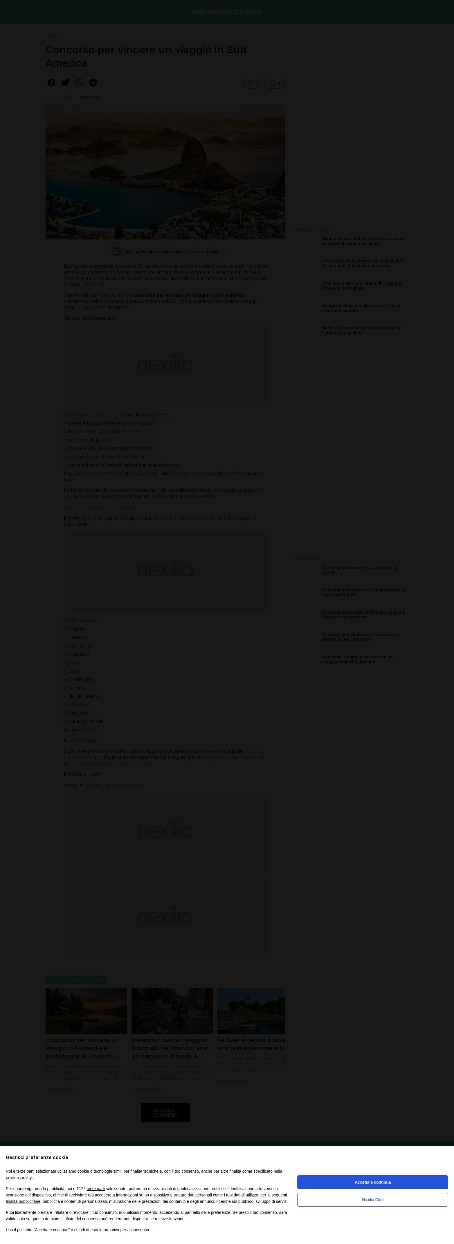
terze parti (96, 1188)
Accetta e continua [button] (373, 1182)
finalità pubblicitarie (23, 1201)
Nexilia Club (373, 1199)
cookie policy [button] (19, 1177)
